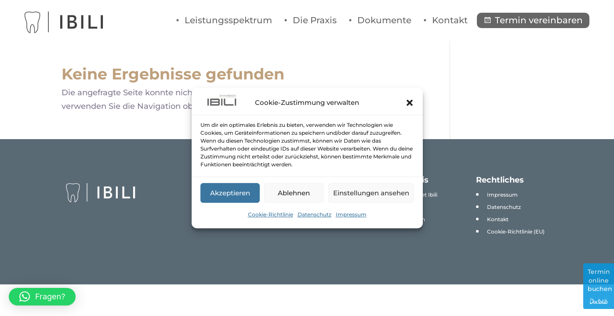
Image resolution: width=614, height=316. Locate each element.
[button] (409, 102)
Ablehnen (294, 193)
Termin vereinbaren (539, 20)
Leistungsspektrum (228, 20)
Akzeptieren (230, 193)
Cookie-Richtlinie (270, 214)
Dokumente (384, 20)
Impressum (351, 214)
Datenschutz (314, 214)
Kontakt (450, 20)
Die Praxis (315, 20)
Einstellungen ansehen (371, 193)
